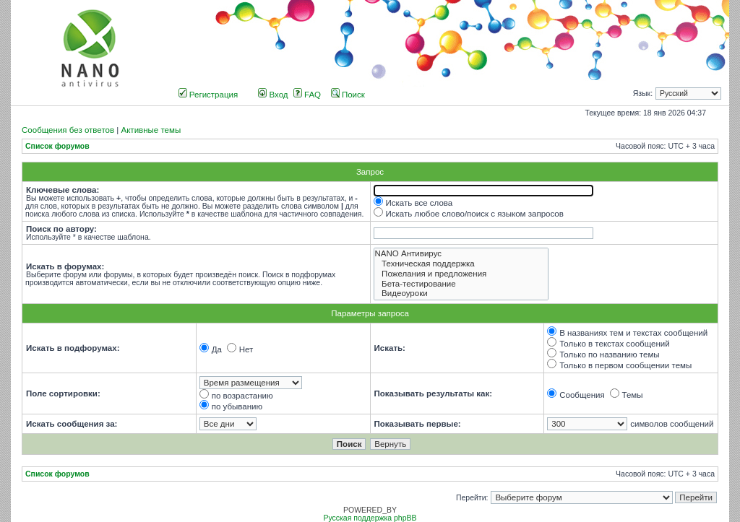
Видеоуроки (461, 294)
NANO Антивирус (461, 254)
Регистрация (208, 94)
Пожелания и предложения (461, 274)
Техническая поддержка (461, 264)
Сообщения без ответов (68, 130)
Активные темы (151, 130)
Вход (273, 94)
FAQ (307, 94)
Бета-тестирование (461, 284)
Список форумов (57, 146)
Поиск (348, 94)
